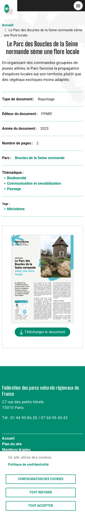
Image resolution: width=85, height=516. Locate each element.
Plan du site (12, 444)
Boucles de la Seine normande (40, 158)
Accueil (7, 25)
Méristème (16, 209)
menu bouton (78, 5)
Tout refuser (40, 492)
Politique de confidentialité (28, 464)
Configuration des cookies (40, 479)
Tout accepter (40, 506)
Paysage (14, 189)
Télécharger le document (44, 332)
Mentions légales (16, 450)
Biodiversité (16, 178)
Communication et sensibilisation (34, 183)
